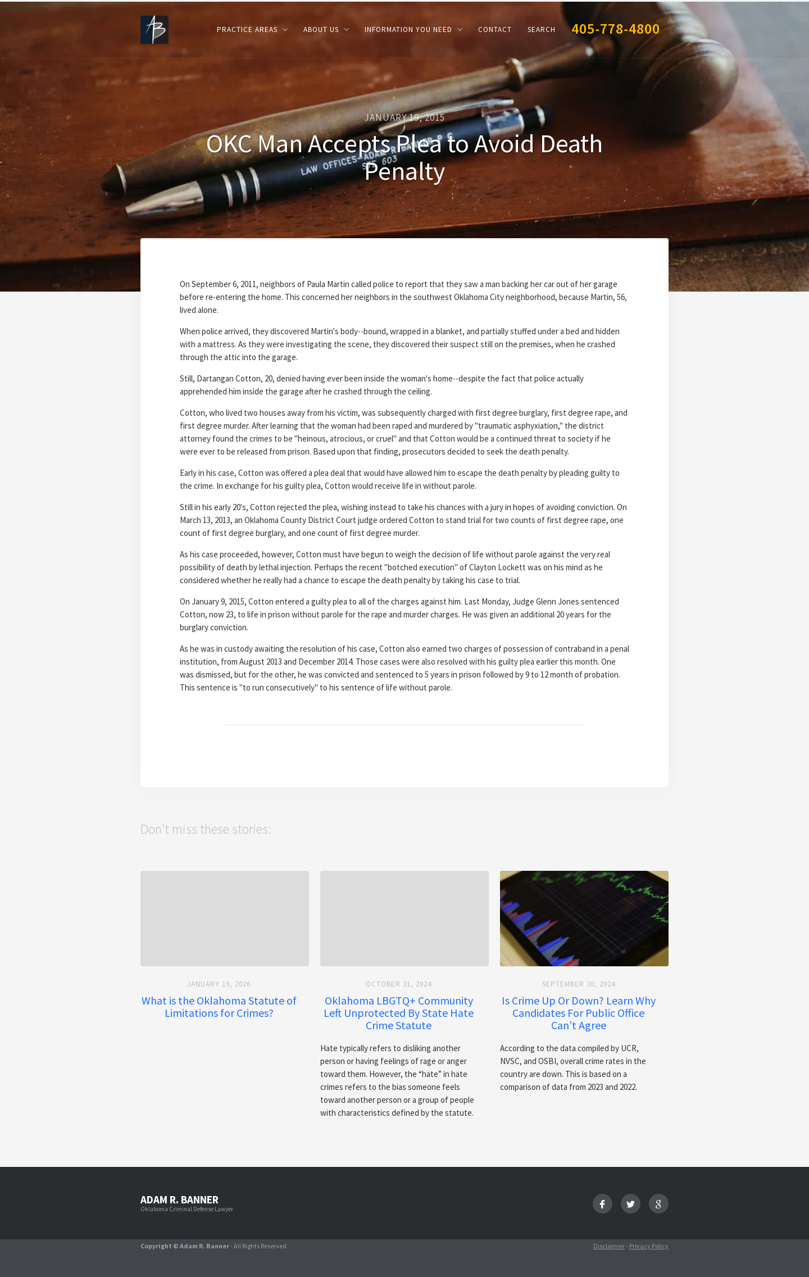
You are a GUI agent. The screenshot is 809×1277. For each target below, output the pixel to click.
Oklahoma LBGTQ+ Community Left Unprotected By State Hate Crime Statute (399, 1012)
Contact (495, 29)
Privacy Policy (649, 1246)
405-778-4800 (615, 28)
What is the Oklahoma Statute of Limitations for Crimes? (219, 1006)
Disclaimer (609, 1246)
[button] (252, 29)
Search (542, 29)
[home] (154, 29)
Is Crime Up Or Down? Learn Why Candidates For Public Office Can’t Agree (579, 1012)
